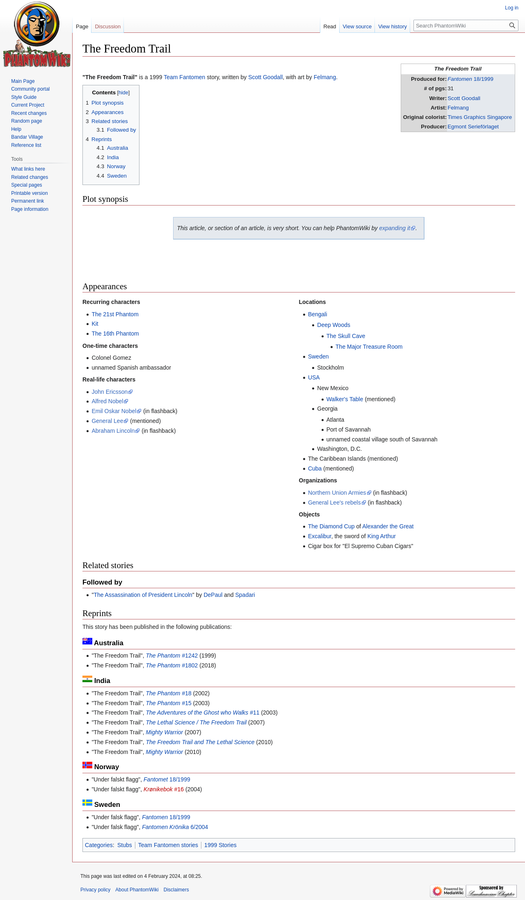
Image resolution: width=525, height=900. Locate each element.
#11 (202, 712)
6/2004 (175, 827)
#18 (168, 693)
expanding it (394, 228)
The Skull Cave (345, 336)
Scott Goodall (463, 98)
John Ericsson (109, 391)
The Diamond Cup (331, 526)
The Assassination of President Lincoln (143, 595)
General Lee (107, 421)
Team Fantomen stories (168, 845)
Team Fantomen (184, 77)
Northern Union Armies (337, 492)
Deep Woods (333, 325)
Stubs (124, 845)
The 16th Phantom (115, 333)
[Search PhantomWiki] (465, 25)
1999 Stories (220, 845)
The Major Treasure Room (369, 346)
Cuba (315, 468)
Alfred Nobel (107, 401)
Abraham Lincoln (113, 430)
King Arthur (382, 536)
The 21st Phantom (114, 314)
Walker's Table (344, 399)
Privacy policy (95, 890)
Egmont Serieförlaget (473, 126)
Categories (99, 845)
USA (314, 377)
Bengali (317, 314)
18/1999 (470, 79)
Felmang (458, 108)
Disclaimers (176, 890)
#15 (168, 703)
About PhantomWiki (136, 890)
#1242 (172, 655)
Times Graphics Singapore (479, 117)
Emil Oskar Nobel (113, 411)
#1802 (172, 665)
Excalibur (319, 536)
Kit (94, 323)
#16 (164, 789)
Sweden (318, 356)
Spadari (245, 595)
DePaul (212, 595)
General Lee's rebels (334, 502)
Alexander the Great (387, 526)
